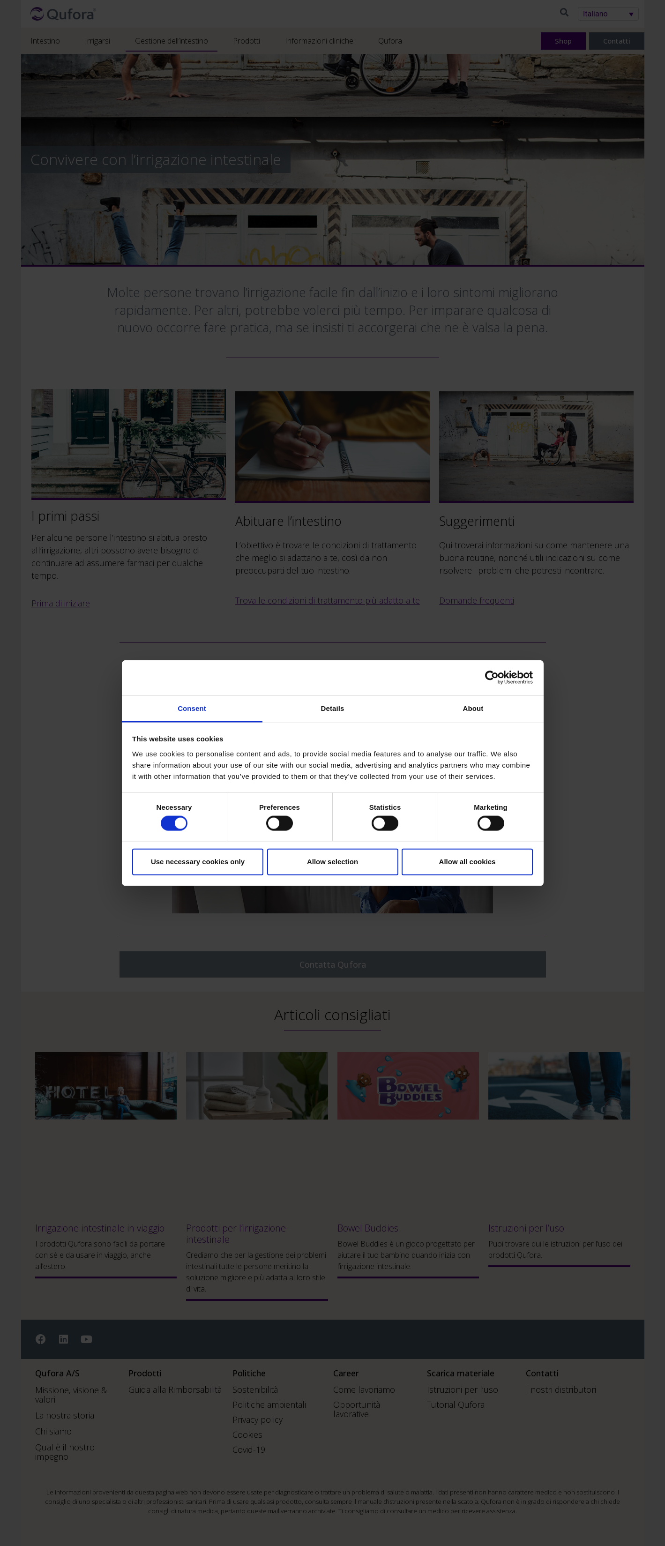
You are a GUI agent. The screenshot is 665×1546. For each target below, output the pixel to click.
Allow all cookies (467, 862)
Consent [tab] (192, 708)
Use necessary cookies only (198, 862)
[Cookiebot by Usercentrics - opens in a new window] (492, 678)
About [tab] (473, 708)
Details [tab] (332, 708)
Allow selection (332, 862)
